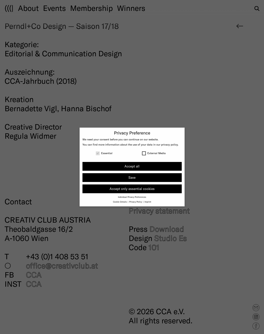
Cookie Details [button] (120, 201)
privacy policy (169, 144)
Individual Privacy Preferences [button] (132, 197)
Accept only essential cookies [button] (132, 189)
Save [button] (132, 177)
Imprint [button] (148, 201)
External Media (154, 153)
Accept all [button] (132, 166)
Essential (104, 153)
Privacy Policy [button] (136, 201)
